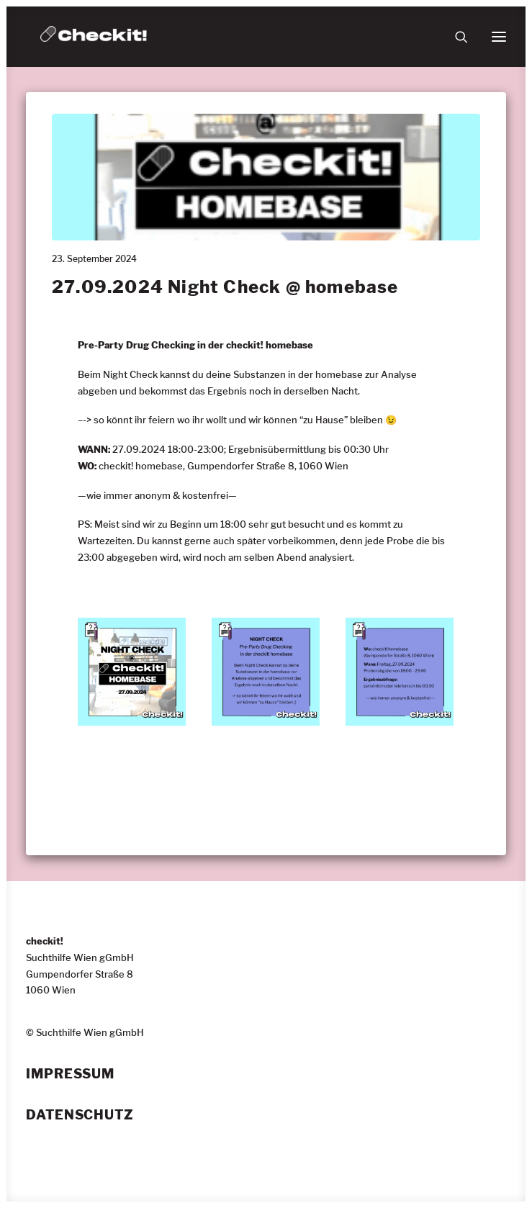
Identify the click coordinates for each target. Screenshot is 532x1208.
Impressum (70, 1074)
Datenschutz (80, 1115)
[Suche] (455, 36)
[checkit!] (93, 37)
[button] (499, 36)
